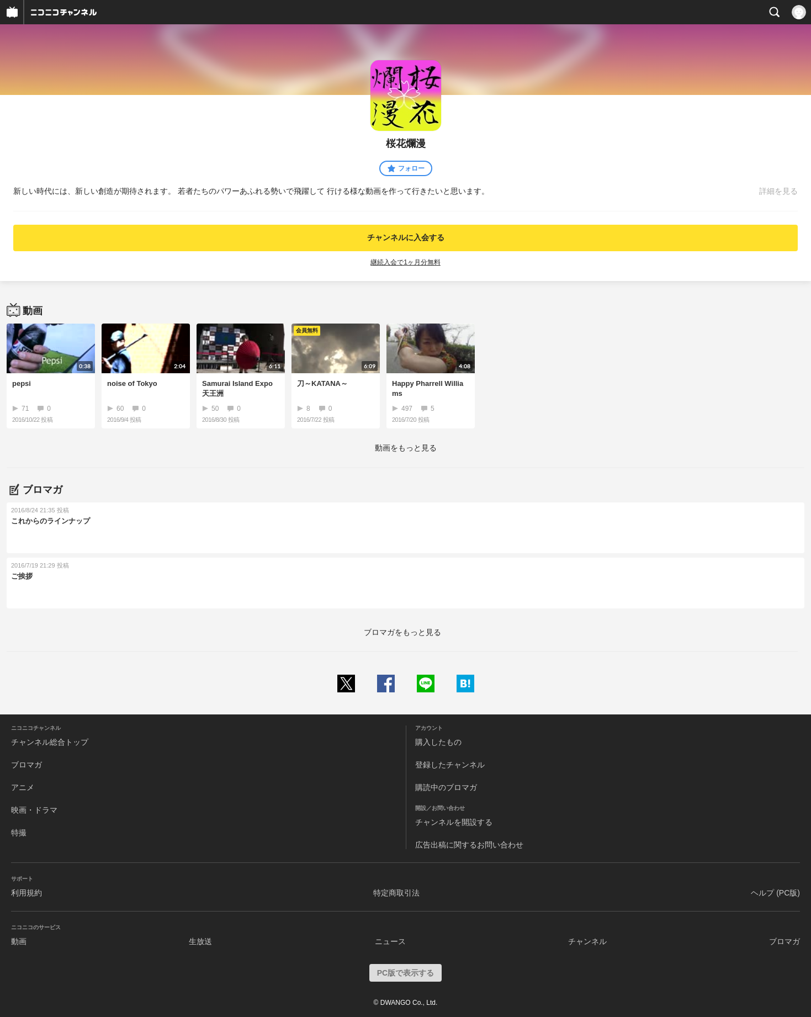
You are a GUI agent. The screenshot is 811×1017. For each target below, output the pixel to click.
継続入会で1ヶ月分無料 (405, 262)
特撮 (18, 832)
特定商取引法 (396, 892)
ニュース (390, 941)
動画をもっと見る (406, 447)
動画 (18, 941)
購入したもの (438, 742)
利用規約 (26, 892)
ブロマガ (26, 764)
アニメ (22, 787)
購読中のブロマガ (446, 787)
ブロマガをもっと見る (402, 632)
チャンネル (587, 941)
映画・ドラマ (34, 810)
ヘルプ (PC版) (775, 892)
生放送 (200, 941)
